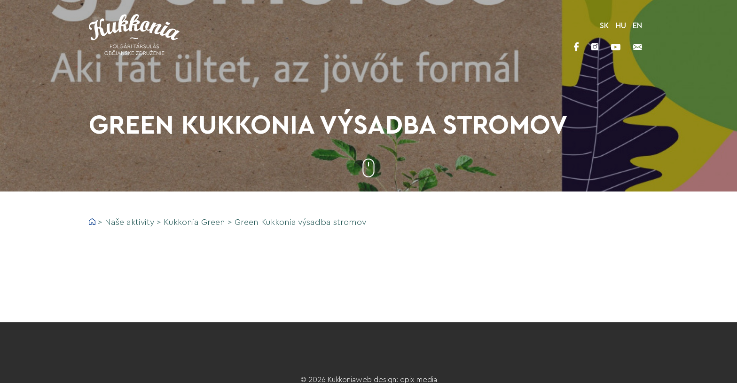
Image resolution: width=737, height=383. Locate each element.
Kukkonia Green (194, 222)
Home (92, 221)
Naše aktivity (129, 222)
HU (621, 26)
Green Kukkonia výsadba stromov (300, 222)
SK (604, 26)
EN (637, 26)
